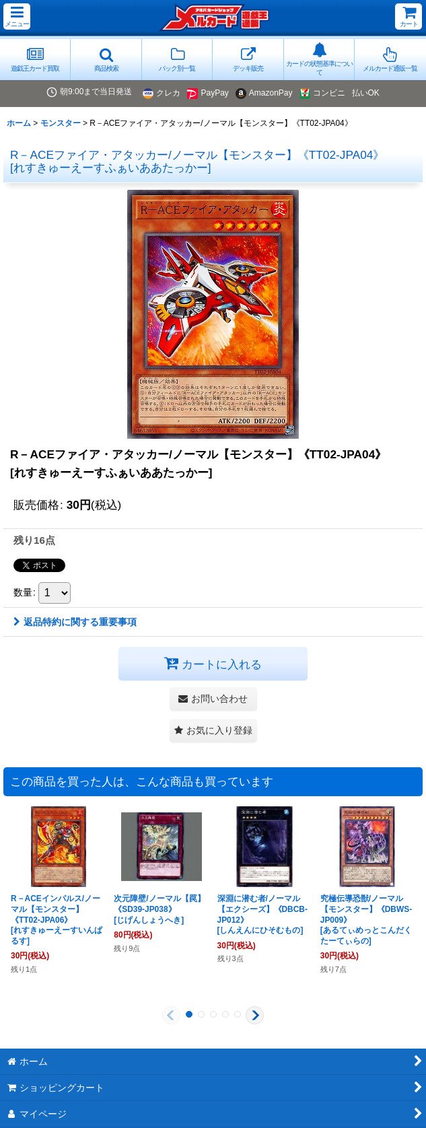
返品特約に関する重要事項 (75, 621)
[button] (16, 16)
